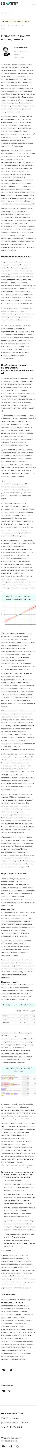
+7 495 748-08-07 (14, 1427)
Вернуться (6, 13)
